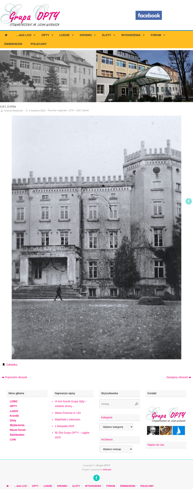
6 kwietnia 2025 (37, 110)
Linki (13, 439)
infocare (107, 469)
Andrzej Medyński (13, 110)
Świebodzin (17, 434)
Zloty (13, 420)
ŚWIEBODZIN (127, 486)
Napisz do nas (155, 444)
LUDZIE (48, 486)
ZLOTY (76, 486)
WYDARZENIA (93, 486)
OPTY (13, 406)
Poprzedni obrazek (14, 377)
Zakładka (11, 364)
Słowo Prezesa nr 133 (68, 412)
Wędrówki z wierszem (67, 419)
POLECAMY (147, 486)
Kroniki (14, 415)
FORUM (110, 486)
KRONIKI (62, 486)
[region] (96, 76)
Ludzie (14, 410)
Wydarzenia (17, 425)
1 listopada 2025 (64, 426)
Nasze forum (18, 429)
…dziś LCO (20, 486)
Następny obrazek (179, 377)
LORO (13, 401)
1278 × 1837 (74, 110)
